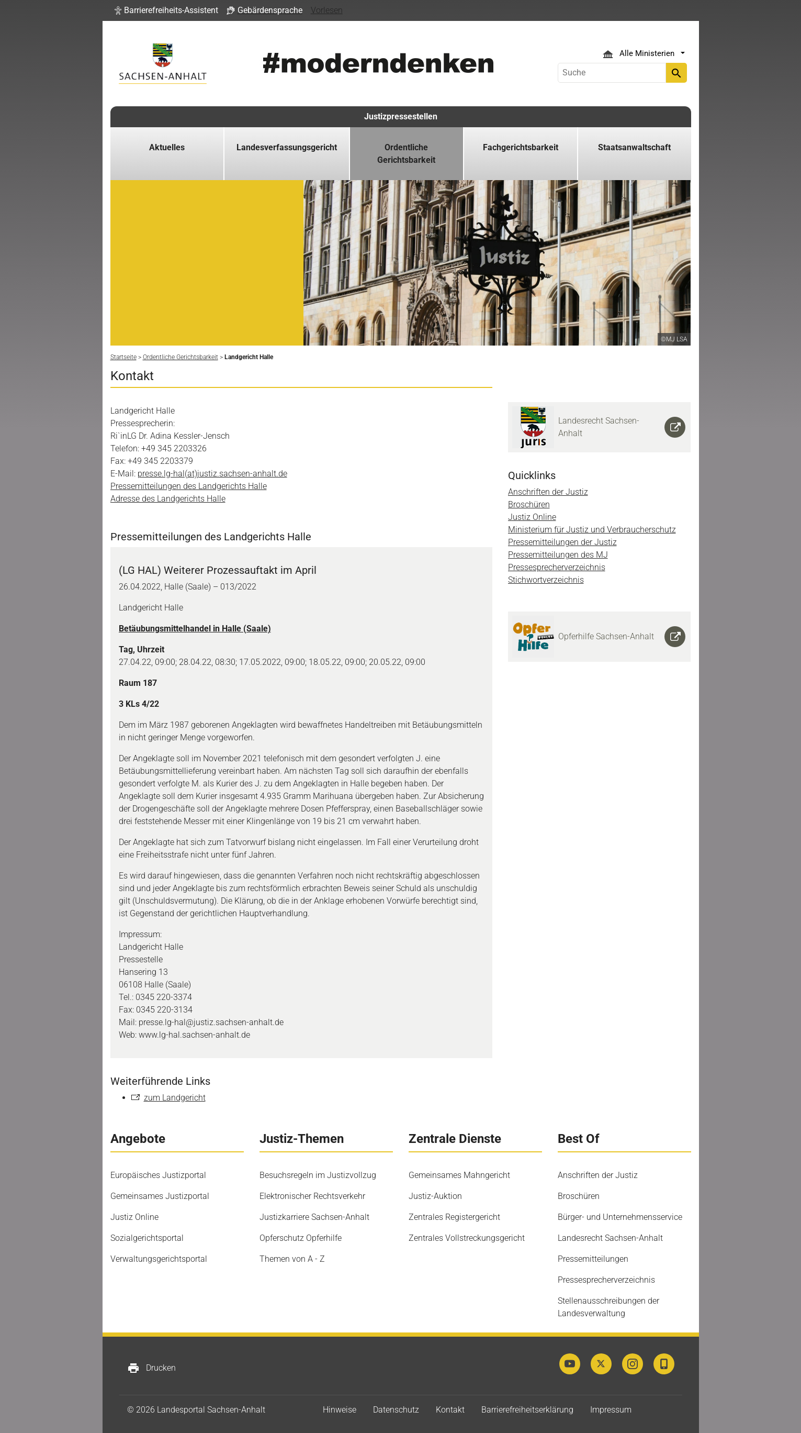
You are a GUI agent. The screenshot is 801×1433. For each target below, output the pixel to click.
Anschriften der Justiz (548, 492)
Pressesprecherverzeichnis (556, 567)
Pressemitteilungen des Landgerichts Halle (188, 486)
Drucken (151, 1368)
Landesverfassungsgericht (286, 147)
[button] (166, 10)
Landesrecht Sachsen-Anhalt (610, 1238)
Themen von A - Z (292, 1259)
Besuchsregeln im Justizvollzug (318, 1175)
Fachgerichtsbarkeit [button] (520, 147)
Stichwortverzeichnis (546, 580)
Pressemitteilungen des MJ (558, 555)
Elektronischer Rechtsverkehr (312, 1196)
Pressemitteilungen (593, 1259)
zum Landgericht (175, 1098)
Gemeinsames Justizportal (159, 1196)
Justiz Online (532, 517)
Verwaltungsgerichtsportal (158, 1259)
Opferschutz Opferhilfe (301, 1238)
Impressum (610, 1410)
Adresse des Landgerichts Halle (167, 499)
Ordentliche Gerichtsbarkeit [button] (406, 153)
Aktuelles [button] (167, 147)
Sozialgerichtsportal (147, 1238)
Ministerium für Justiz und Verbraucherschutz (592, 530)
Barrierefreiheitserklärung (527, 1410)
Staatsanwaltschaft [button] (634, 147)
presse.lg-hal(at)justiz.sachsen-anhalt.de (212, 474)
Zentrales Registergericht (454, 1217)
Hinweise (339, 1410)
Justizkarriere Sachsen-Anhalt (314, 1217)
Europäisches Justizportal (158, 1175)
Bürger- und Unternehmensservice (620, 1217)
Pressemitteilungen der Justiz (562, 542)
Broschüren (529, 504)
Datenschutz (396, 1410)
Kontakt (450, 1410)
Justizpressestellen (400, 116)
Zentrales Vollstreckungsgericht (467, 1238)
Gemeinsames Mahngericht (459, 1175)
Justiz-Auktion (435, 1196)
